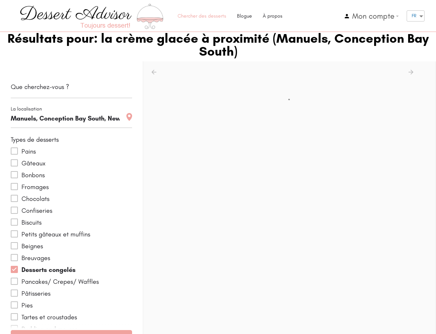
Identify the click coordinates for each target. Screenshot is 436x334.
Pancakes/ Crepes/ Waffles (60, 282)
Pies (27, 305)
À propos (272, 16)
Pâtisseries (35, 293)
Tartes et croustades (49, 317)
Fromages (35, 187)
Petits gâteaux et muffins (55, 234)
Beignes (32, 246)
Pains (28, 151)
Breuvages (35, 258)
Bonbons (33, 175)
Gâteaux (33, 163)
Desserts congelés (48, 270)
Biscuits (31, 222)
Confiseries (36, 211)
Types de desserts (35, 140)
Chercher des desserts (202, 16)
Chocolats (35, 199)
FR (414, 15)
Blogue (244, 16)
